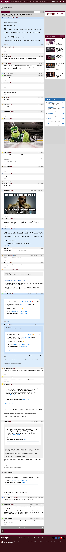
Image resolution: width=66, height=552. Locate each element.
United (41, 1)
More (45, 1)
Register (56, 1)
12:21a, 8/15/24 (40, 248)
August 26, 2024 (25, 482)
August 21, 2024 (23, 313)
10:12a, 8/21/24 (40, 293)
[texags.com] (5, 2)
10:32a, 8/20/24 (40, 262)
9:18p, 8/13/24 (40, 190)
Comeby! (54, 125)
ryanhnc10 (6, 56)
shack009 (6, 82)
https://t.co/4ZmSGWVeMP (19, 480)
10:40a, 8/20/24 (40, 269)
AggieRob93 (6, 104)
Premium (32, 1)
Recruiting (22, 1)
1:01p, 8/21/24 (40, 368)
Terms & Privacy (34, 537)
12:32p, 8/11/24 (40, 17)
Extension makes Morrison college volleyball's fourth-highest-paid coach (60, 74)
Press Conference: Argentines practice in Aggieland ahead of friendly (60, 66)
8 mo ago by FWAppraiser (18, 15)
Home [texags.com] (13, 537)
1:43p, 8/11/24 (40, 63)
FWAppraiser (7, 111)
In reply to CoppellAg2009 (33, 324)
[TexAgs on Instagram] (59, 538)
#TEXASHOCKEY (26, 301)
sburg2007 (6, 75)
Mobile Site (44, 537)
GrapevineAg (7, 47)
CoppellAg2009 (7, 54)
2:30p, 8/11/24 (40, 82)
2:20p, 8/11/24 (40, 75)
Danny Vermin (7, 90)
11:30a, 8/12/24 (40, 152)
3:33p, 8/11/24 (40, 111)
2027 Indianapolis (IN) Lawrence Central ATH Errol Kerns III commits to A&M (59, 41)
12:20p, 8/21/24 (40, 324)
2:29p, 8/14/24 (40, 228)
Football (17, 1)
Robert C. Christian (8, 73)
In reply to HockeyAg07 (34, 190)
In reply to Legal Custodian (32, 293)
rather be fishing (8, 368)
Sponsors (37, 1)
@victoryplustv (24, 304)
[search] (48, 1)
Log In (53, 1)
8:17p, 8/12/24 (40, 181)
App (48, 537)
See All (62, 36)
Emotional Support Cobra (9, 181)
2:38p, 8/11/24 (40, 97)
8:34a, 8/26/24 (40, 421)
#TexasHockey (14, 395)
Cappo (5, 97)
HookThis (54, 114)
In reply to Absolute (34, 269)
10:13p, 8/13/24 (40, 218)
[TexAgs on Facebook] (56, 538)
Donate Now (60, 13)
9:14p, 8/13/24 (40, 183)
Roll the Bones (7, 377)
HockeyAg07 (7, 183)
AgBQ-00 (6, 152)
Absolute (6, 262)
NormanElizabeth (8, 472)
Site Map (39, 537)
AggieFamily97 (54, 102)
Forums (12, 1)
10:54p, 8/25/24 (40, 384)
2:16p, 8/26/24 (40, 497)
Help (25, 537)
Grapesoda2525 (7, 248)
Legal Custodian (7, 17)
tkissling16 (6, 218)
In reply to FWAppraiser (33, 255)
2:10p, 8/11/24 (40, 73)
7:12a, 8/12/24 (40, 118)
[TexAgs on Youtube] (61, 538)
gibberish (6, 118)
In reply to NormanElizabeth (33, 497)
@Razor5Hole (15, 311)
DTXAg (5, 63)
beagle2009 (6, 173)
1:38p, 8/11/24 (40, 56)
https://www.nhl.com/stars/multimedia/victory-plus (14, 280)
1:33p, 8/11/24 (40, 54)
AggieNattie (54, 109)
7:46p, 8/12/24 (40, 173)
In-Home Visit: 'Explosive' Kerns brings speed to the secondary (59, 49)
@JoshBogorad (25, 311)
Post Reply (5, 12)
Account (16, 537)
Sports (27, 1)
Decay (54, 119)
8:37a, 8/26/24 (40, 472)
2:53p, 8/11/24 (40, 104)
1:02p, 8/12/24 (40, 166)
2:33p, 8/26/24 (40, 518)
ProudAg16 (6, 166)
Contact (28, 537)
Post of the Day (51, 99)
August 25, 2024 (25, 399)
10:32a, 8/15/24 (40, 255)
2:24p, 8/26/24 (40, 504)
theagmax (6, 255)
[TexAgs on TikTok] (64, 538)
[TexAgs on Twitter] (53, 538)
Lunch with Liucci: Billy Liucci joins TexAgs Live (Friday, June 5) (59, 57)
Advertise (21, 537)
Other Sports (8, 7)
